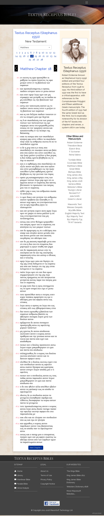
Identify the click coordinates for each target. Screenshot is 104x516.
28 (41, 59)
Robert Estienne (74, 142)
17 (28, 56)
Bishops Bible (74, 172)
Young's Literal (74, 190)
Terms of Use (46, 475)
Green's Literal (74, 199)
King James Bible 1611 (76, 475)
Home (18, 471)
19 (35, 56)
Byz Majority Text (75, 216)
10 (43, 52)
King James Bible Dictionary (73, 481)
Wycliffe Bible (74, 210)
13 (54, 52)
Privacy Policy (46, 479)
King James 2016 (74, 181)
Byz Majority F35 (74, 219)
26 (34, 59)
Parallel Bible (21, 484)
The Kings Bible (73, 471)
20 (39, 56)
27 (38, 59)
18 (32, 56)
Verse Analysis (21, 488)
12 (50, 52)
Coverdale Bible (74, 163)
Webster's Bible (74, 187)
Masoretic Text (75, 204)
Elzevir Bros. (74, 149)
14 (16, 56)
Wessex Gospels (74, 207)
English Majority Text (74, 213)
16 (24, 56)
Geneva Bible (74, 184)
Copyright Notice (48, 484)
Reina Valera (74, 155)
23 (51, 56)
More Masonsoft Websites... (73, 492)
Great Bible (74, 169)
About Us (44, 471)
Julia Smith (75, 196)
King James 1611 (74, 175)
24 (55, 56)
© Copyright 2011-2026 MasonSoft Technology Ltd (52, 510)
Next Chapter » (36, 448)
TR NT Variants (75, 222)
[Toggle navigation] (87, 2)
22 (47, 56)
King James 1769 (74, 178)
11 (46, 52)
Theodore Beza (75, 145)
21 (43, 56)
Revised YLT (74, 193)
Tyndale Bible (74, 160)
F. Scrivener (74, 151)
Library (18, 475)
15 (20, 56)
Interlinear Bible (22, 479)
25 (30, 59)
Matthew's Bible (74, 166)
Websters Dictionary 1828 (77, 487)
